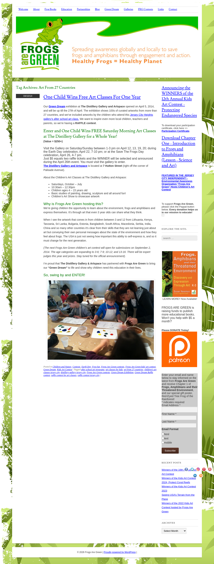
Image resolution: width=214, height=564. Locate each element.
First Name (169, 413)
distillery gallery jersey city (73, 372)
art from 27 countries (133, 369)
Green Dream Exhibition (122, 372)
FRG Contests (145, 9)
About (36, 9)
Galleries (128, 9)
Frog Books (50, 9)
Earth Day (86, 366)
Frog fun (96, 366)
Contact (173, 9)
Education (66, 9)
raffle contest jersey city (88, 375)
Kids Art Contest (64, 369)
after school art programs (92, 369)
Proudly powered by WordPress (120, 552)
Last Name (169, 421)
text (166, 438)
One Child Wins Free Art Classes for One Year (92, 97)
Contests (76, 366)
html (166, 434)
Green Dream (112, 9)
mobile (168, 442)
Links (161, 9)
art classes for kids (114, 369)
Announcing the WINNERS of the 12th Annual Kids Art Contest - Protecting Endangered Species (179, 101)
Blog (97, 9)
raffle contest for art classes (63, 375)
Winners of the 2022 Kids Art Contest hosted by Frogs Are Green (177, 507)
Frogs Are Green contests (112, 366)
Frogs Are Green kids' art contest (140, 366)
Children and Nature (62, 366)
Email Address (171, 405)
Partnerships (83, 9)
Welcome (23, 9)
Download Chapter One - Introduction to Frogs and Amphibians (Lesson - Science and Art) (179, 151)
